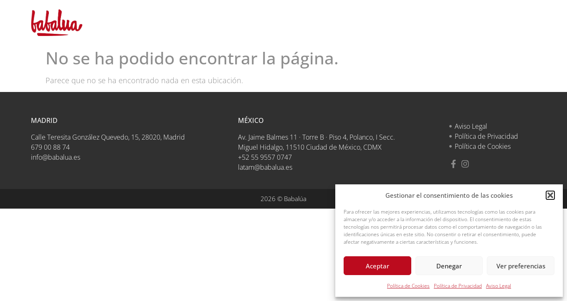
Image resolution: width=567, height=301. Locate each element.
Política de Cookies (408, 285)
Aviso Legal (498, 285)
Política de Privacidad (458, 285)
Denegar (449, 266)
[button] (550, 195)
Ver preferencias (520, 266)
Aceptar (377, 266)
